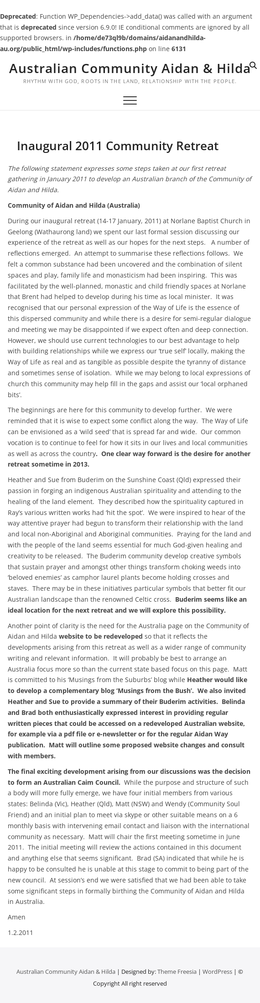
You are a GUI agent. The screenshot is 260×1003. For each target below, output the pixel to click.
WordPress (217, 971)
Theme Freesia (177, 971)
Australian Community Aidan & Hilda (130, 68)
